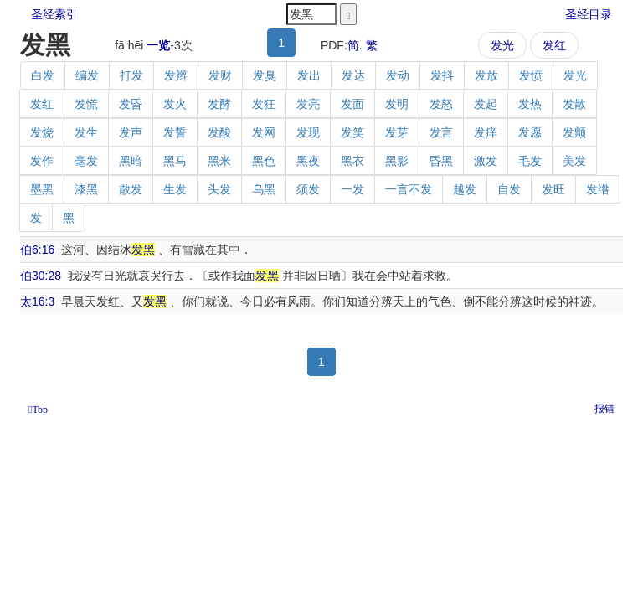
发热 (530, 104)
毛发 (530, 161)
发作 (42, 161)
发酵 (219, 104)
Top (40, 409)
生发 (175, 189)
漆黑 (86, 189)
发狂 (263, 104)
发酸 (219, 132)
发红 (554, 45)
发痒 (485, 132)
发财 (220, 75)
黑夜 (308, 161)
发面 (352, 104)
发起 (485, 104)
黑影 (397, 161)
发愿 (530, 132)
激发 (485, 161)
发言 (441, 132)
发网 (263, 132)
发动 (397, 75)
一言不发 (408, 189)
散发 (130, 189)
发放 (486, 75)
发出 (309, 75)
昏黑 (441, 161)
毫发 (86, 161)
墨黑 (42, 189)
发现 (308, 132)
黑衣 (352, 161)
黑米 (219, 161)
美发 (574, 161)
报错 (604, 409)
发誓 (175, 132)
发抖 (442, 75)
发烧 (42, 132)
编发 (87, 75)
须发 (308, 189)
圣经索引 (54, 14)
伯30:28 (40, 275)
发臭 (264, 75)
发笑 (352, 132)
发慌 (86, 104)
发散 (574, 104)
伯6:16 (37, 249)
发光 (502, 45)
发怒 (441, 104)
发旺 (553, 189)
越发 (464, 189)
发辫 (176, 75)
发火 (175, 104)
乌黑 (263, 189)
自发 (509, 189)
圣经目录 (588, 14)
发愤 (531, 75)
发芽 (397, 132)
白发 (42, 75)
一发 (352, 189)
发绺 (598, 189)
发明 (397, 104)
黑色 (263, 161)
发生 (86, 132)
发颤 (574, 132)
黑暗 (130, 161)
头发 (219, 189)
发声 (130, 132)
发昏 (130, 104)
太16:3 (37, 301)
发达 (353, 75)
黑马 (175, 161)
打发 (131, 75)
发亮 (308, 104)
